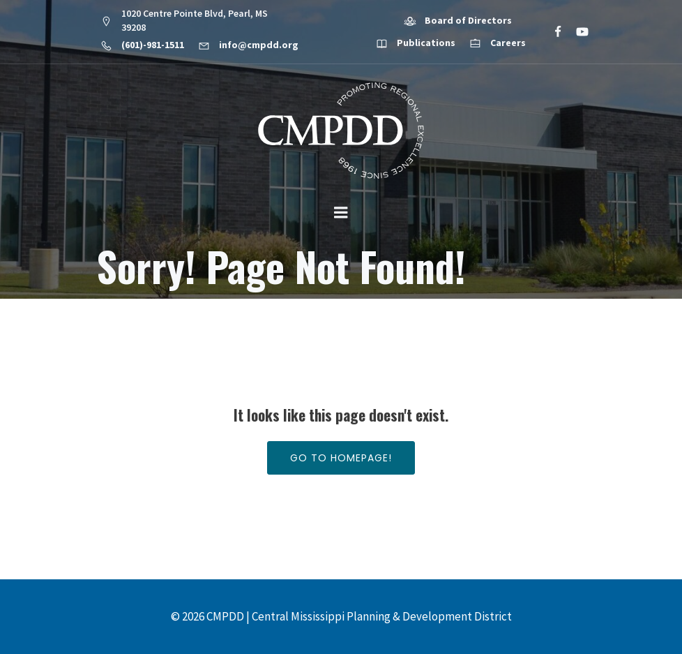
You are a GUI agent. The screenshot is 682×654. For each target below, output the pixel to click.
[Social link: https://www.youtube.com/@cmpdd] (576, 32)
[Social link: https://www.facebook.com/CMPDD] (552, 32)
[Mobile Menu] (341, 213)
